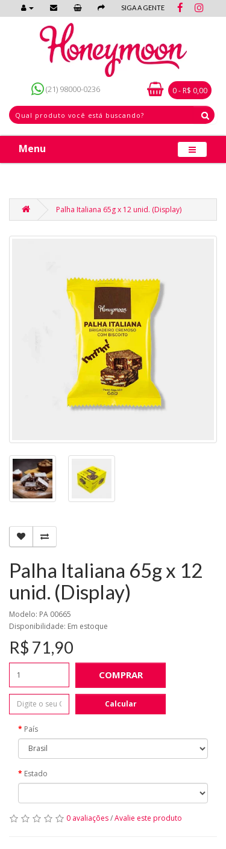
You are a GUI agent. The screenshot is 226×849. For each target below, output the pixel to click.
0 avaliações (87, 818)
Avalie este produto (148, 818)
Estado (36, 773)
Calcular (121, 704)
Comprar (121, 675)
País (31, 729)
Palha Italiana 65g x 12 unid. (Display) (118, 209)
